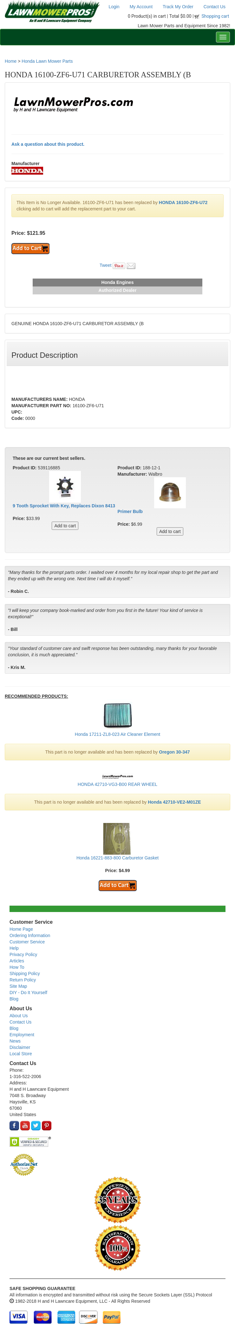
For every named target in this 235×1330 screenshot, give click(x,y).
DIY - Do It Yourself (28, 992)
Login (113, 6)
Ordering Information (30, 935)
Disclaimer (20, 1047)
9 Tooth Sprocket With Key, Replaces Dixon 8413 (64, 505)
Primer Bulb (130, 511)
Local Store (21, 1053)
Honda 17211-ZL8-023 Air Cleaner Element (117, 734)
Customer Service (27, 941)
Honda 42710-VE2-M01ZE (174, 802)
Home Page (21, 929)
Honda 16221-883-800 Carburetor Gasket (117, 857)
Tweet (105, 265)
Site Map (18, 986)
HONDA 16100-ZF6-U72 (183, 202)
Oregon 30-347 (174, 752)
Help (14, 948)
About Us (19, 1015)
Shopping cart (215, 16)
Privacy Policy (23, 954)
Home (10, 61)
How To (17, 967)
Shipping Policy (25, 973)
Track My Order (178, 6)
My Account (141, 6)
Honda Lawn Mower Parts (47, 61)
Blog (14, 998)
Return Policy (23, 979)
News (15, 1041)
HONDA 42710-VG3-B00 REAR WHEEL (117, 784)
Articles (17, 960)
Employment (22, 1034)
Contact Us (214, 6)
